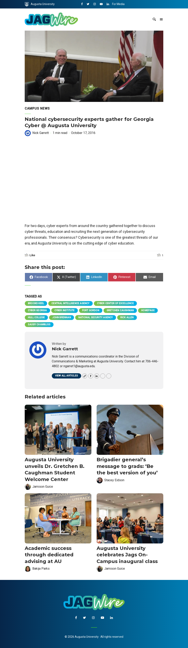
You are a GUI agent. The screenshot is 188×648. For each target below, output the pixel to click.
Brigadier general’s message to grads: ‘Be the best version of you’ (127, 466)
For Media (118, 4)
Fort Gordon (90, 310)
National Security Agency (95, 317)
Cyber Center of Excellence (115, 303)
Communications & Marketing (131, 12)
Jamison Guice (42, 486)
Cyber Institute (64, 310)
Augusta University (40, 4)
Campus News (37, 108)
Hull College (36, 317)
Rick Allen (127, 317)
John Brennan (61, 317)
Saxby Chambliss (39, 324)
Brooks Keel (36, 303)
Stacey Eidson (114, 480)
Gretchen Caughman (120, 310)
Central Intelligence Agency (70, 303)
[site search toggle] (154, 19)
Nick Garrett (40, 133)
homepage (148, 310)
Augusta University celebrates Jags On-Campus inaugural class (128, 554)
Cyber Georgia (37, 310)
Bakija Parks (41, 568)
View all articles (66, 375)
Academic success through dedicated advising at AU (49, 554)
